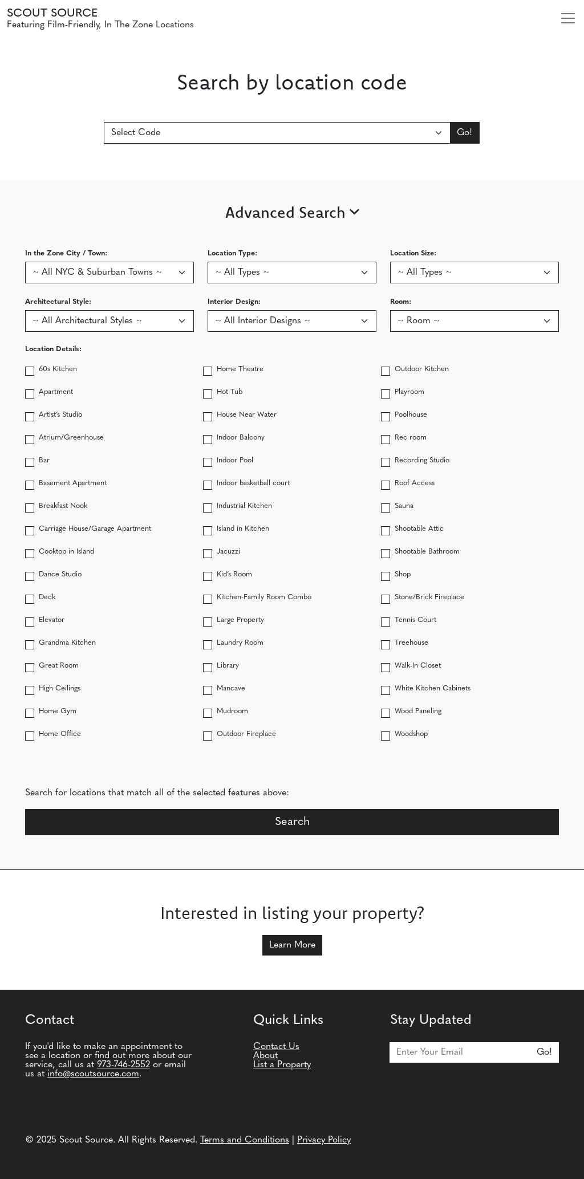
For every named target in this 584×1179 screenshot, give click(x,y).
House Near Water (247, 414)
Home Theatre (240, 369)
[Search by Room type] (474, 321)
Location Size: (413, 253)
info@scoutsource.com (93, 1074)
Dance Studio (60, 574)
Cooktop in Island (66, 551)
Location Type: (232, 253)
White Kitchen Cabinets (433, 688)
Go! (464, 132)
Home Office (60, 734)
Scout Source (52, 13)
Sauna (404, 506)
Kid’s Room (234, 574)
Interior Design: (234, 302)
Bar (44, 460)
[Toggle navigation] (568, 18)
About (265, 1055)
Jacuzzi (228, 551)
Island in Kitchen (243, 528)
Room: (400, 302)
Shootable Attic (419, 528)
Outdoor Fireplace (246, 734)
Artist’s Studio (60, 414)
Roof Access (415, 483)
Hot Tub (229, 392)
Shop (403, 574)
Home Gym (57, 711)
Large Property (240, 620)
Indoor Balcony (241, 437)
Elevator (51, 620)
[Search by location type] (292, 272)
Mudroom (232, 711)
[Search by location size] (474, 272)
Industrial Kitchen (244, 506)
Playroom (409, 392)
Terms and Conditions (244, 1140)
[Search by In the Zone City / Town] (109, 272)
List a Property (282, 1065)
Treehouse (411, 643)
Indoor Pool (235, 460)
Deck (47, 597)
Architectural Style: (58, 302)
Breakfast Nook (63, 506)
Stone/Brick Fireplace (429, 597)
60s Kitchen (58, 369)
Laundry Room (240, 643)
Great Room (59, 665)
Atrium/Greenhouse (71, 437)
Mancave (231, 688)
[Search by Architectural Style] (109, 321)
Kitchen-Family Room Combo (264, 597)
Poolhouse (411, 414)
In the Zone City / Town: (66, 253)
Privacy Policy (324, 1140)
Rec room (411, 437)
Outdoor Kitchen (422, 369)
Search (292, 822)
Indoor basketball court (253, 483)
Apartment (56, 392)
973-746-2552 (123, 1065)
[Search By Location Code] (277, 133)
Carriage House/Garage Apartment (95, 528)
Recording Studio (422, 460)
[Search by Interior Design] (292, 321)
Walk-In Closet (418, 665)
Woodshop (411, 734)
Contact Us (276, 1046)
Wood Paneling (418, 711)
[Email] (460, 1052)
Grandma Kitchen (67, 643)
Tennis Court (415, 620)
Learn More (292, 945)
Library (228, 665)
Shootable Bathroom (427, 551)
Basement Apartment (73, 483)
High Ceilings (59, 688)
